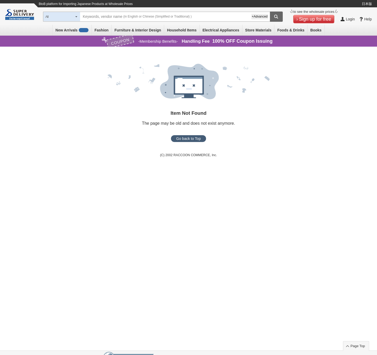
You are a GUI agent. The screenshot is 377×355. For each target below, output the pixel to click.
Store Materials (258, 30)
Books (315, 30)
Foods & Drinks (290, 30)
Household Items (182, 30)
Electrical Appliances (220, 30)
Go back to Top (188, 138)
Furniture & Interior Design (137, 30)
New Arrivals (72, 30)
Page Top (358, 346)
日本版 (367, 4)
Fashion (102, 30)
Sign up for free (315, 19)
